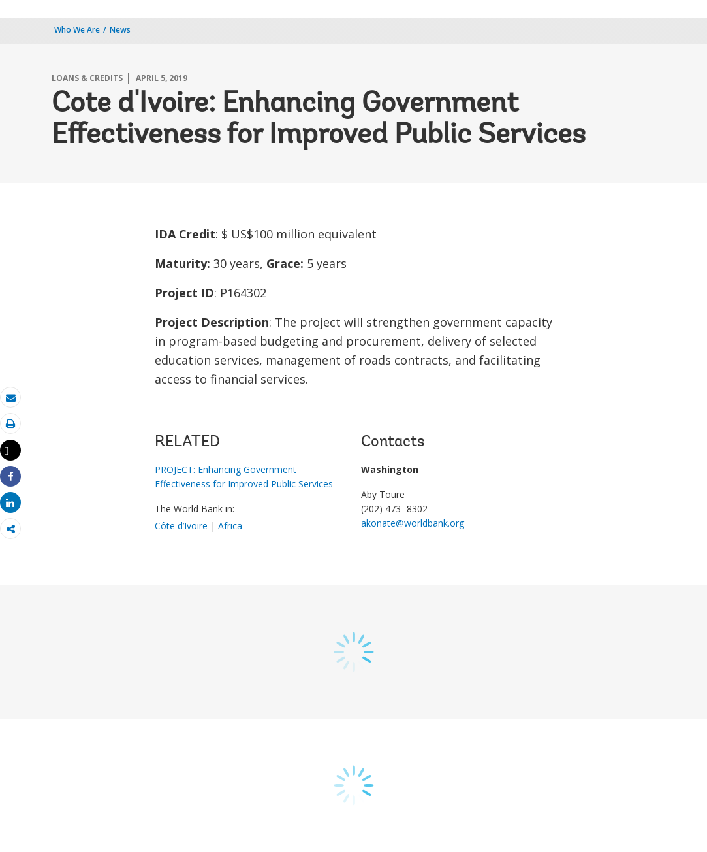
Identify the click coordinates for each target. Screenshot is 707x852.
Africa (230, 525)
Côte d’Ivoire (181, 525)
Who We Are (77, 29)
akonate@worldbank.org (412, 523)
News (120, 29)
